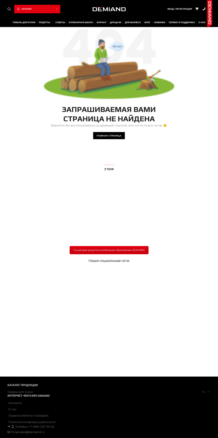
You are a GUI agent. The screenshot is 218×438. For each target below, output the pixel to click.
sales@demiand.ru (32, 340)
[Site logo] (109, 8)
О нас (12, 317)
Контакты (15, 311)
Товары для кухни (20, 300)
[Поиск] (9, 9)
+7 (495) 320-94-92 (41, 334)
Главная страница (109, 135)
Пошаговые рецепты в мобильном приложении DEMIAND (109, 250)
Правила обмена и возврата (28, 323)
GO (204, 9)
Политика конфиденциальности (32, 330)
